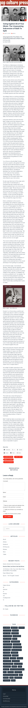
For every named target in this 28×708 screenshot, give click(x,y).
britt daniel (7, 641)
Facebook (5, 544)
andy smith (19, 456)
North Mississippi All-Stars (17, 669)
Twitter (4, 554)
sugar (13, 680)
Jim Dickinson (16, 661)
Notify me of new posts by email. (13, 513)
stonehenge (7, 680)
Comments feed (6, 698)
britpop (15, 638)
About (4, 539)
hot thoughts (7, 655)
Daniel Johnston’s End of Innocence (11, 564)
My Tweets (5, 609)
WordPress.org (6, 701)
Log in (4, 693)
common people (15, 641)
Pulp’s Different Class (8, 573)
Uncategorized (6, 597)
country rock (17, 644)
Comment (5, 481)
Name (4, 492)
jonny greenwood (8, 663)
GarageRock (14, 652)
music (19, 666)
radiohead (10, 672)
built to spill (9, 459)
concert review (7, 644)
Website (5, 501)
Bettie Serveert (7, 636)
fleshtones (6, 652)
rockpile (6, 677)
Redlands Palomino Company (11, 674)
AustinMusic (15, 633)
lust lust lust (18, 663)
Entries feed (5, 696)
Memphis (14, 666)
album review (8, 456)
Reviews (5, 549)
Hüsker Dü (15, 655)
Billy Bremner (16, 636)
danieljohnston (17, 647)
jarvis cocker (7, 661)
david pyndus (7, 649)
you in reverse (9, 462)
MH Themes (24, 706)
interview (19, 658)
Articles (5, 542)
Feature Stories (6, 585)
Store (4, 551)
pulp (5, 672)
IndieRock (6, 658)
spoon (11, 677)
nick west (6, 669)
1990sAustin (14, 627)
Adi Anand (21, 627)
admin (14, 33)
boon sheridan (7, 638)
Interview (5, 589)
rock (21, 674)
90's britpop (6, 627)
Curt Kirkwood (7, 647)
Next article (14, 470)
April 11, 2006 (7, 33)
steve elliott (18, 677)
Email (4, 496)
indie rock (12, 658)
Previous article (14, 468)
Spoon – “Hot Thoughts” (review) (11, 575)
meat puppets (7, 666)
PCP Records (6, 547)
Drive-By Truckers (16, 649)
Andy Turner (7, 633)
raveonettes (18, 672)
